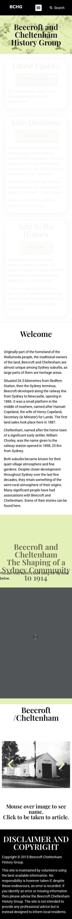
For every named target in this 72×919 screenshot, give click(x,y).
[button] (38, 7)
